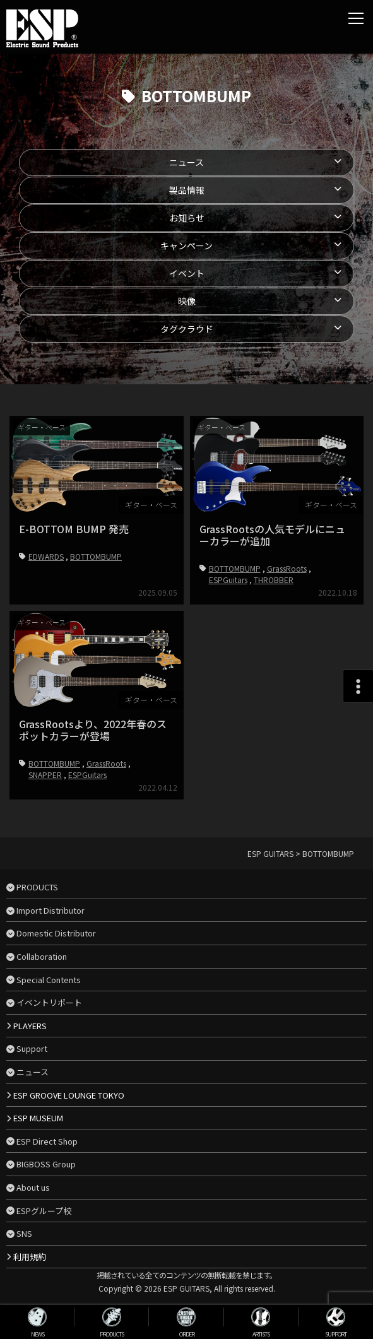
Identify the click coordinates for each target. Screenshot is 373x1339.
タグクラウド (186, 328)
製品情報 (186, 190)
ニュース (186, 162)
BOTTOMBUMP (96, 556)
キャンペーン (186, 245)
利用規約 (29, 1257)
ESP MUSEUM (38, 1118)
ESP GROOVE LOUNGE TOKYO (68, 1095)
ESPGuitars (228, 579)
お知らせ (186, 217)
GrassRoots (287, 568)
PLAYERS (30, 1026)
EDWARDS (46, 556)
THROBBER (273, 579)
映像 (187, 301)
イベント (186, 273)
